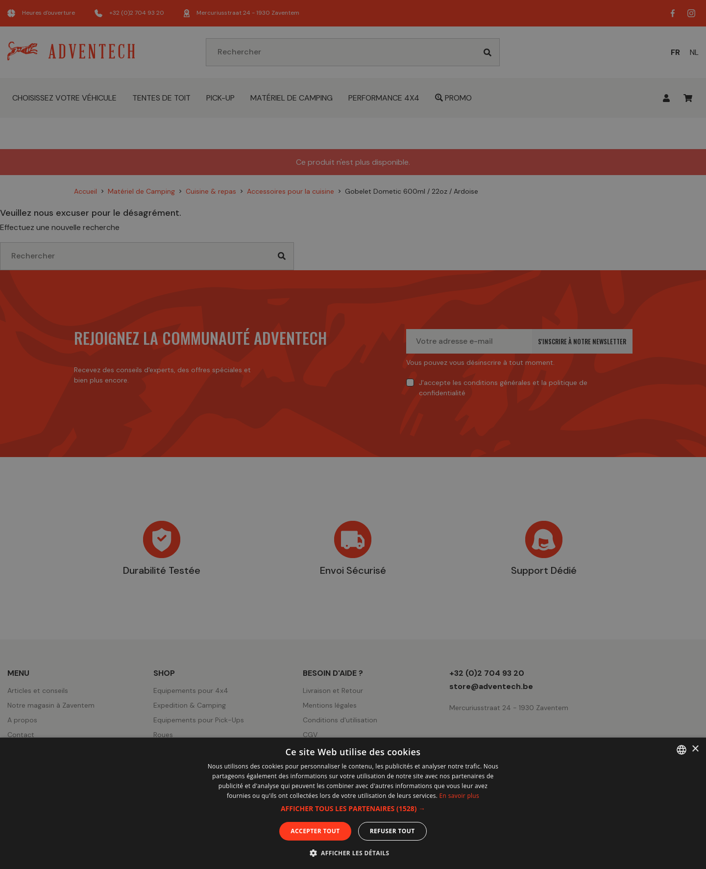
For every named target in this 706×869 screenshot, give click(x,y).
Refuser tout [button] (392, 831)
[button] (353, 808)
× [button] (695, 749)
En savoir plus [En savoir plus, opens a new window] (459, 796)
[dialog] (353, 434)
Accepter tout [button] (315, 831)
